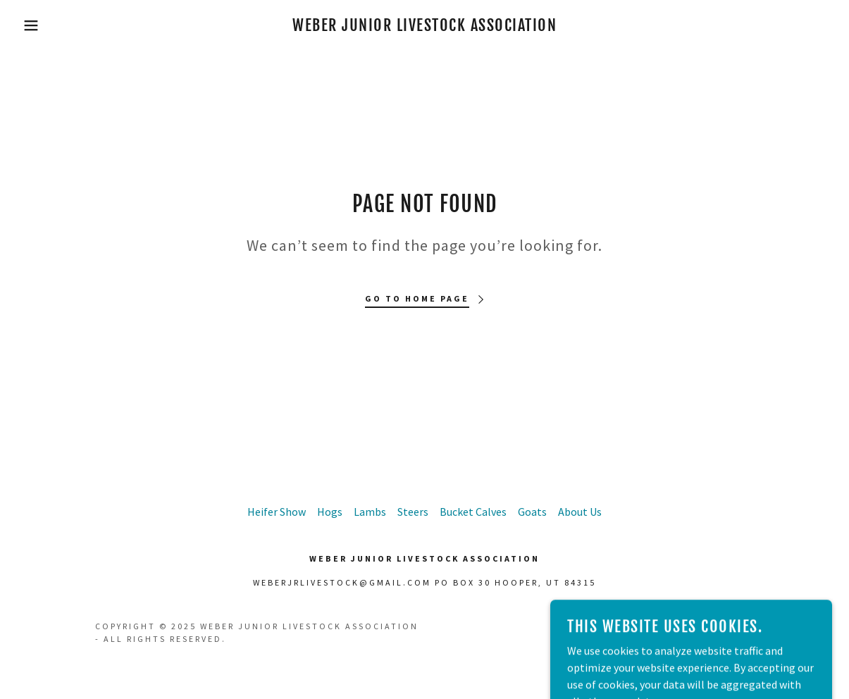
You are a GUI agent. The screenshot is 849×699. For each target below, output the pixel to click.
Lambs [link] (370, 512)
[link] (424, 27)
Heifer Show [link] (276, 512)
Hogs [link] (329, 512)
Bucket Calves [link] (473, 512)
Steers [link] (412, 512)
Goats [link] (532, 512)
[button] (42, 25)
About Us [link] (580, 512)
